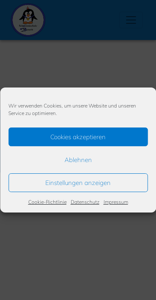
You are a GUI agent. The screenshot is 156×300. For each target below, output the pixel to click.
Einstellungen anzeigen (78, 183)
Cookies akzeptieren (78, 137)
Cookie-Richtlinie (47, 202)
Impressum (116, 202)
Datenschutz (85, 202)
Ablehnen (78, 160)
